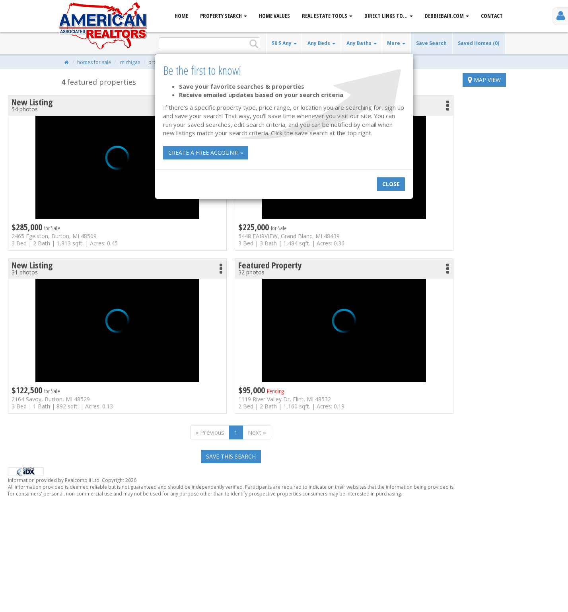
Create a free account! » (205, 152)
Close (391, 184)
